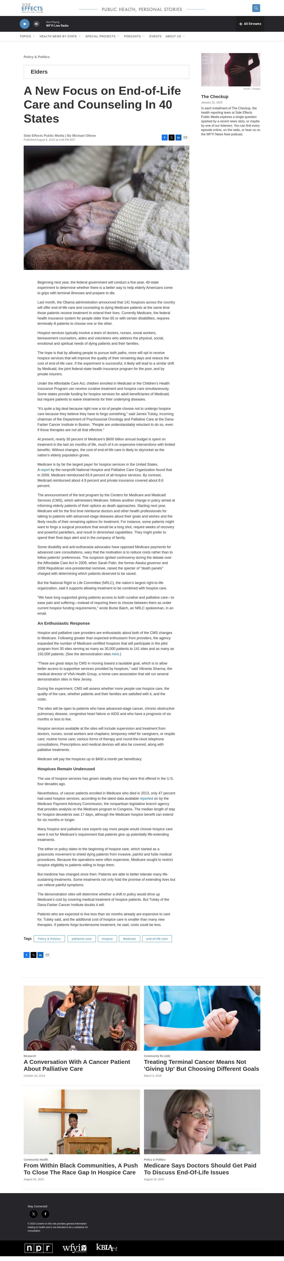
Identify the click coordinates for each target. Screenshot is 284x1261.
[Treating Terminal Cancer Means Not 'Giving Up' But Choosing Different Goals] (202, 1022)
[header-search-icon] (258, 10)
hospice (107, 943)
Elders (39, 76)
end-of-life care (157, 943)
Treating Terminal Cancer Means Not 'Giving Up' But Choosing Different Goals (201, 1070)
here (115, 659)
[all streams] (250, 29)
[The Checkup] (230, 74)
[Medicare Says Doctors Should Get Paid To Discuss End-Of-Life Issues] (202, 1126)
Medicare (129, 943)
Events (155, 41)
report (45, 475)
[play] (24, 28)
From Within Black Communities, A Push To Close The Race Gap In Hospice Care (81, 1173)
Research (30, 1060)
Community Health (36, 1164)
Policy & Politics (37, 62)
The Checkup (214, 101)
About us (173, 41)
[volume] (36, 28)
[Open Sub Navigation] (34, 41)
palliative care (82, 943)
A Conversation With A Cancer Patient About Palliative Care (77, 1070)
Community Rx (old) (157, 1060)
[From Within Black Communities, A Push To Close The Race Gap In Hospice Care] (82, 1126)
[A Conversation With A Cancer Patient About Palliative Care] (82, 1022)
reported (146, 803)
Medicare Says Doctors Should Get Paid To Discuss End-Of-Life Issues (200, 1173)
